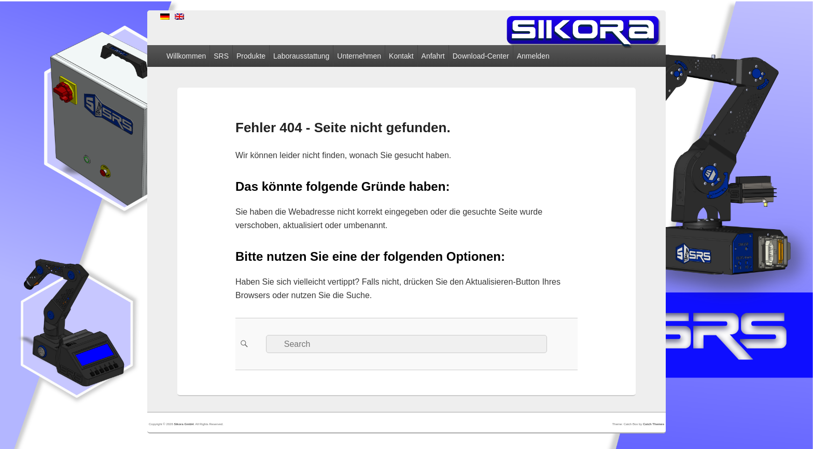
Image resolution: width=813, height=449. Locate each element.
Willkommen (186, 56)
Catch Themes (653, 424)
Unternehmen (359, 56)
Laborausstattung (301, 56)
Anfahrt (433, 56)
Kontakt (401, 56)
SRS (221, 56)
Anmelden (533, 56)
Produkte (250, 56)
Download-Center (481, 56)
